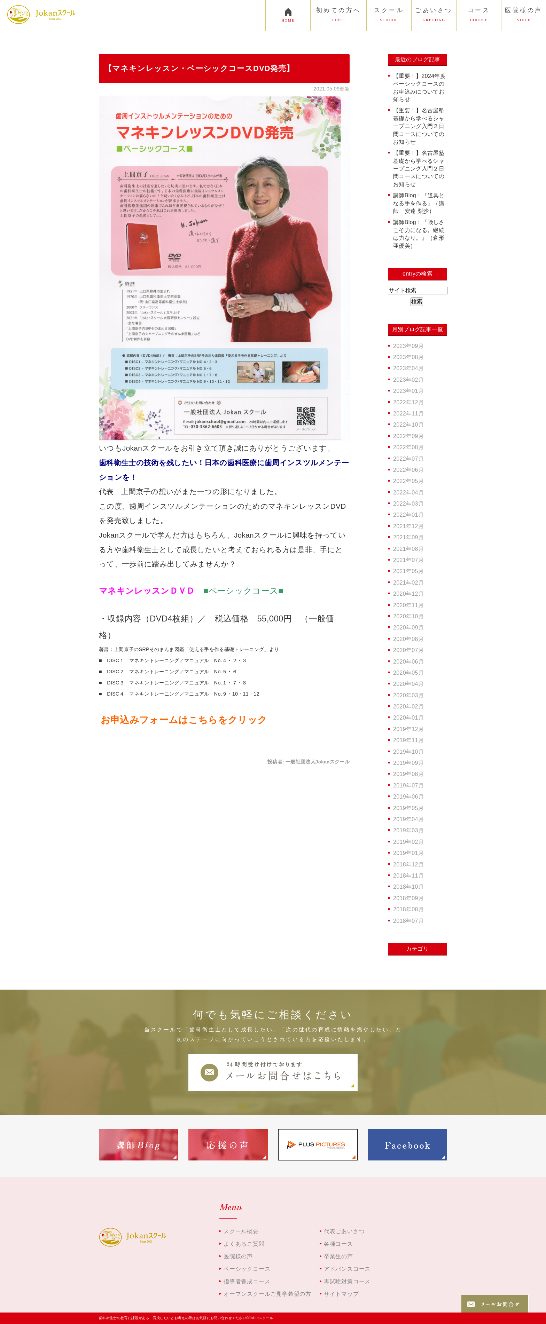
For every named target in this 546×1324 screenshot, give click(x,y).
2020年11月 (408, 605)
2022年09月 (408, 436)
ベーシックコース (247, 1269)
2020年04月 (408, 684)
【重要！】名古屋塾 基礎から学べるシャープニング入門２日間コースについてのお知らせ (421, 126)
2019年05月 (408, 808)
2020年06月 (408, 662)
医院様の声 (238, 1256)
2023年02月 (408, 380)
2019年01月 (408, 853)
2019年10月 (408, 752)
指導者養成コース (247, 1281)
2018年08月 (408, 909)
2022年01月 (408, 515)
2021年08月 (408, 549)
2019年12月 (408, 729)
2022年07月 (408, 459)
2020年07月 (408, 650)
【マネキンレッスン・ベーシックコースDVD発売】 (199, 68)
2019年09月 (408, 763)
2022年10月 (408, 425)
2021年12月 (408, 526)
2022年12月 (408, 402)
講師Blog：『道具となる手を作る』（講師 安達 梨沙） (419, 203)
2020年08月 (408, 639)
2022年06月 (408, 470)
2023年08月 (408, 357)
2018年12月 (408, 864)
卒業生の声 (338, 1256)
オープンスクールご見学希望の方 (267, 1294)
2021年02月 (408, 583)
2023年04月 (408, 368)
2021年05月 (408, 571)
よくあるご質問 (244, 1244)
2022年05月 (408, 481)
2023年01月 (408, 391)
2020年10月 (408, 616)
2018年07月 (408, 921)
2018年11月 (408, 876)
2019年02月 (408, 842)
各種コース (338, 1244)
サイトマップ (341, 1294)
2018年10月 (408, 887)
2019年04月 (408, 819)
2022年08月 (408, 447)
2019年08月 (408, 774)
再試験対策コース (347, 1281)
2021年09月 (408, 537)
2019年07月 (408, 785)
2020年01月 (408, 718)
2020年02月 (408, 706)
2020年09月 (408, 628)
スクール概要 (241, 1231)
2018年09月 (408, 898)
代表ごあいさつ (344, 1231)
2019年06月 (408, 797)
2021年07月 (408, 560)
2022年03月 (408, 504)
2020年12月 (408, 594)
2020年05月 (408, 673)
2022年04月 (408, 492)
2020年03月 (408, 695)
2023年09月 (408, 346)
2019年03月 (408, 830)
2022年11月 (408, 414)
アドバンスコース (347, 1269)
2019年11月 (408, 740)
